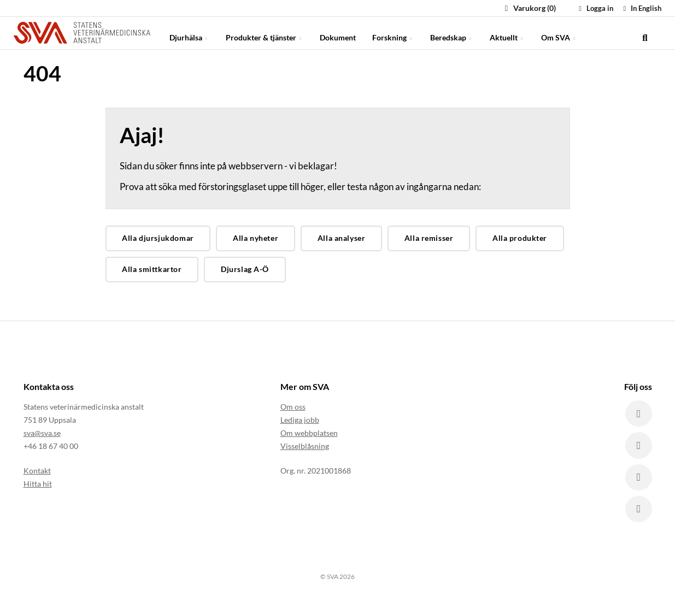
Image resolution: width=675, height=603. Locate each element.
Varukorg (529, 8)
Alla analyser (342, 238)
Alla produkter (519, 238)
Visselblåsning (304, 446)
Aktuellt (507, 32)
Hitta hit (38, 483)
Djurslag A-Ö (245, 269)
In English (640, 8)
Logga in (594, 8)
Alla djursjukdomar (157, 238)
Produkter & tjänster (264, 32)
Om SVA (559, 32)
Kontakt (37, 470)
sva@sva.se (42, 433)
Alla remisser (429, 238)
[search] (645, 32)
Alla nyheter (255, 238)
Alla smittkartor (151, 269)
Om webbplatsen (309, 433)
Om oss (293, 406)
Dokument (338, 32)
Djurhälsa (189, 32)
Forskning (393, 32)
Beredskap (451, 32)
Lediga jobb (299, 419)
